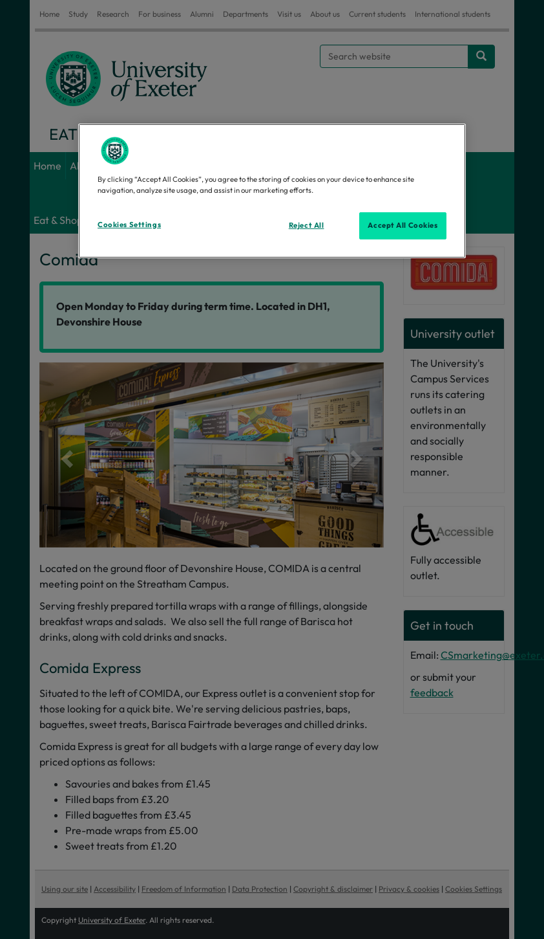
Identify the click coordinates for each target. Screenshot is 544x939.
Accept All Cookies (402, 225)
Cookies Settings (129, 224)
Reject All (306, 225)
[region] (272, 191)
